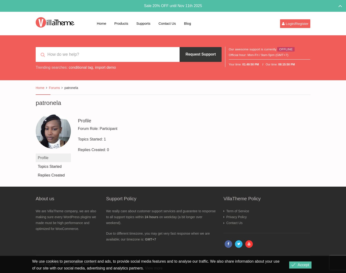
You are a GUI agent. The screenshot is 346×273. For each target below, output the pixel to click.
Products (121, 23)
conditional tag (81, 67)
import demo (105, 67)
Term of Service (237, 211)
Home (101, 23)
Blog (187, 23)
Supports (143, 23)
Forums (54, 88)
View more (153, 268)
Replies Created (51, 175)
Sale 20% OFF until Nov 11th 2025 (173, 6)
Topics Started (50, 167)
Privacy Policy (236, 217)
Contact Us (167, 23)
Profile (43, 158)
